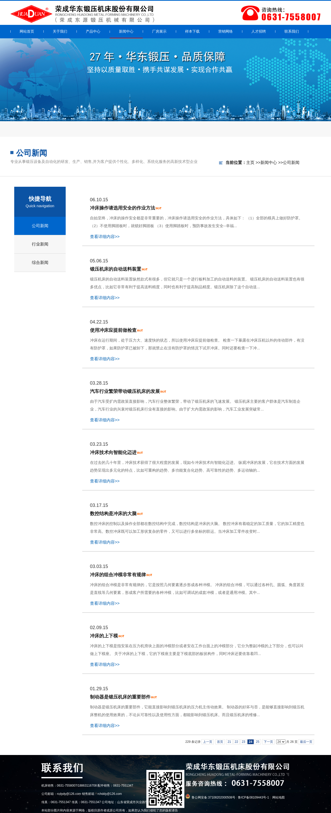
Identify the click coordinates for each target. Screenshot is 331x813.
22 (236, 742)
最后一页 (306, 742)
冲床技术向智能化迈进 (113, 452)
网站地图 (278, 797)
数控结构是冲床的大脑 (113, 513)
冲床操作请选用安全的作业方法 (122, 208)
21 (229, 742)
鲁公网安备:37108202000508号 (213, 797)
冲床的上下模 (104, 635)
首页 (220, 742)
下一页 (268, 742)
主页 (250, 162)
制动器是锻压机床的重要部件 (120, 697)
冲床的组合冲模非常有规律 (118, 574)
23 (243, 742)
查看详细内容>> (105, 236)
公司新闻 (291, 162)
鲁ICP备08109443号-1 (253, 797)
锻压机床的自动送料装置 (115, 269)
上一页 (207, 742)
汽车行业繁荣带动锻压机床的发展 (125, 391)
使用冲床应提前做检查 (113, 330)
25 (257, 742)
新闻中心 (268, 162)
